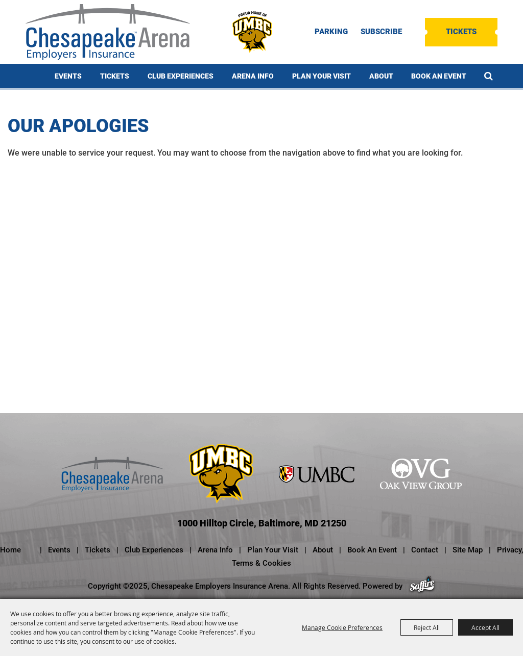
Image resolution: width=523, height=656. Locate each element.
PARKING (331, 32)
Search (488, 76)
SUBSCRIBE (381, 32)
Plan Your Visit (321, 76)
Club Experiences (180, 76)
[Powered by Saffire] (422, 586)
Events (68, 76)
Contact (424, 549)
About (381, 76)
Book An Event (438, 76)
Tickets (461, 31)
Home (10, 549)
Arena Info (253, 76)
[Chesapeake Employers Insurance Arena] (108, 32)
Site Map (468, 549)
